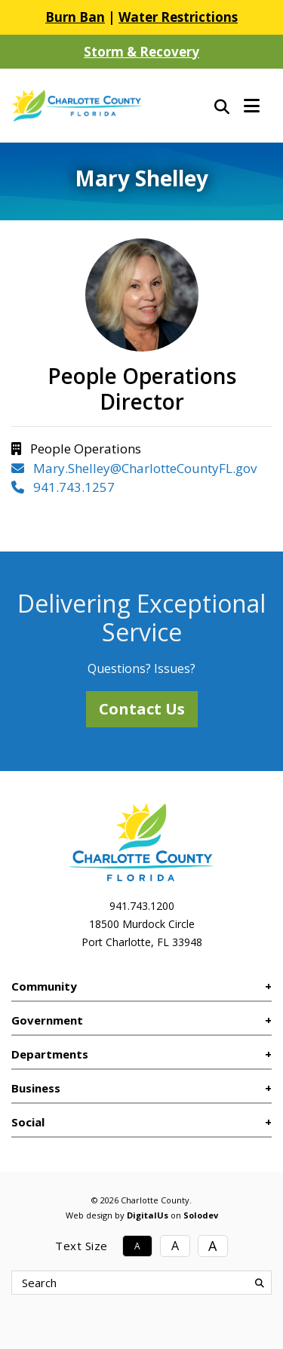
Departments (49, 1054)
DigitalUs (147, 1215)
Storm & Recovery (141, 51)
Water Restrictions (178, 17)
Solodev (200, 1215)
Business (35, 1087)
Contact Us (142, 709)
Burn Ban (75, 17)
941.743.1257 (63, 487)
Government (47, 1020)
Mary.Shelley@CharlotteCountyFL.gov (134, 468)
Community (44, 986)
